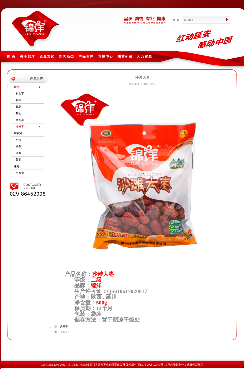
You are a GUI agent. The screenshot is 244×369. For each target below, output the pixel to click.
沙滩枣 (20, 126)
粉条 (18, 146)
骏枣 (18, 100)
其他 (18, 113)
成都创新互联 (195, 364)
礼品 (18, 106)
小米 (18, 139)
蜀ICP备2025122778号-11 (152, 364)
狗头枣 (20, 93)
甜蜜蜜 (20, 173)
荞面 (18, 159)
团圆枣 (20, 120)
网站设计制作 (176, 364)
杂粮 (18, 153)
